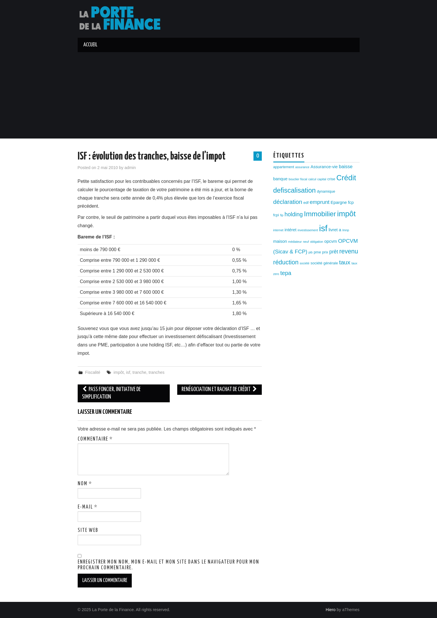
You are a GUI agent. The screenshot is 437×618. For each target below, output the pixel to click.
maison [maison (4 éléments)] (280, 241)
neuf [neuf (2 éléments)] (306, 241)
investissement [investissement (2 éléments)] (307, 230)
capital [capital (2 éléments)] (321, 179)
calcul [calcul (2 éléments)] (312, 179)
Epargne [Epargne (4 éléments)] (339, 202)
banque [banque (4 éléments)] (280, 179)
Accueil (90, 45)
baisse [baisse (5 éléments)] (345, 166)
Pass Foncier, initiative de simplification (111, 393)
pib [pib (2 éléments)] (310, 252)
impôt (119, 372)
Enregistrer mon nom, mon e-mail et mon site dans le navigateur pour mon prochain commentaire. (168, 565)
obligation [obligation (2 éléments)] (316, 241)
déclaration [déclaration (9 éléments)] (287, 201)
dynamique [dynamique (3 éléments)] (326, 191)
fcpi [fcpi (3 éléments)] (276, 215)
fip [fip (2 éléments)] (281, 215)
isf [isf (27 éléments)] (323, 228)
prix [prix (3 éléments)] (325, 252)
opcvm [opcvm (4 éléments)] (330, 241)
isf (128, 372)
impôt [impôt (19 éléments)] (346, 213)
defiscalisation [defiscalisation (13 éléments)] (294, 190)
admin (130, 167)
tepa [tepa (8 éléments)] (285, 273)
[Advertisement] (219, 95)
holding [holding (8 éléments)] (294, 214)
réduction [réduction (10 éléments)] (286, 262)
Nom (85, 483)
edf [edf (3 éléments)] (306, 202)
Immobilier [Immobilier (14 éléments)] (320, 214)
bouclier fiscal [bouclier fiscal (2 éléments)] (298, 179)
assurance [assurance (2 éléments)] (302, 167)
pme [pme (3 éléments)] (317, 252)
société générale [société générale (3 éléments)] (324, 263)
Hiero (330, 609)
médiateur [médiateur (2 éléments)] (295, 241)
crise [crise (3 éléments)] (331, 179)
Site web (88, 530)
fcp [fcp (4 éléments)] (351, 202)
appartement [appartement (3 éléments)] (283, 167)
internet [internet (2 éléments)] (278, 230)
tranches (156, 372)
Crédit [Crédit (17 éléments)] (346, 178)
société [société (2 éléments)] (305, 263)
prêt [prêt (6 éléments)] (333, 252)
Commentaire (95, 439)
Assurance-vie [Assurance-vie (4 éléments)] (324, 166)
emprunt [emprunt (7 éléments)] (320, 202)
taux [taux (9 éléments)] (344, 262)
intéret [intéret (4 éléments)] (290, 230)
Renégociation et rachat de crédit (219, 389)
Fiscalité (92, 372)
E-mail (88, 507)
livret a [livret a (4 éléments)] (335, 230)
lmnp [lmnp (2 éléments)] (345, 230)
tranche (139, 372)
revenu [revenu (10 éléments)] (348, 251)
